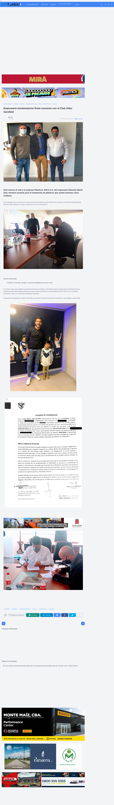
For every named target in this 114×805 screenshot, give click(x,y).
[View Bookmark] (105, 4)
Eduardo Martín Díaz (25, 609)
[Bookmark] (5, 615)
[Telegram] (46, 615)
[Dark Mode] (102, 4)
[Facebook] (64, 615)
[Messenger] (57, 615)
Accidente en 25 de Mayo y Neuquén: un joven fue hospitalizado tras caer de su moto (30, 282)
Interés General (43, 609)
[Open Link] (112, 4)
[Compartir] (79, 615)
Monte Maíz (44, 4)
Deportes (15, 609)
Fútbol (34, 609)
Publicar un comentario (16, 615)
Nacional (52, 609)
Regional (53, 4)
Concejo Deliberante (32, 4)
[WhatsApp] (33, 615)
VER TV (77, 4)
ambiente (7, 609)
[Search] (108, 4)
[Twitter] (72, 615)
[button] (78, 119)
